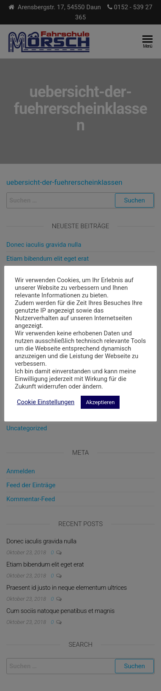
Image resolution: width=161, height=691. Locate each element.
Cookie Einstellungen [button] (45, 402)
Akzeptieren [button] (100, 402)
